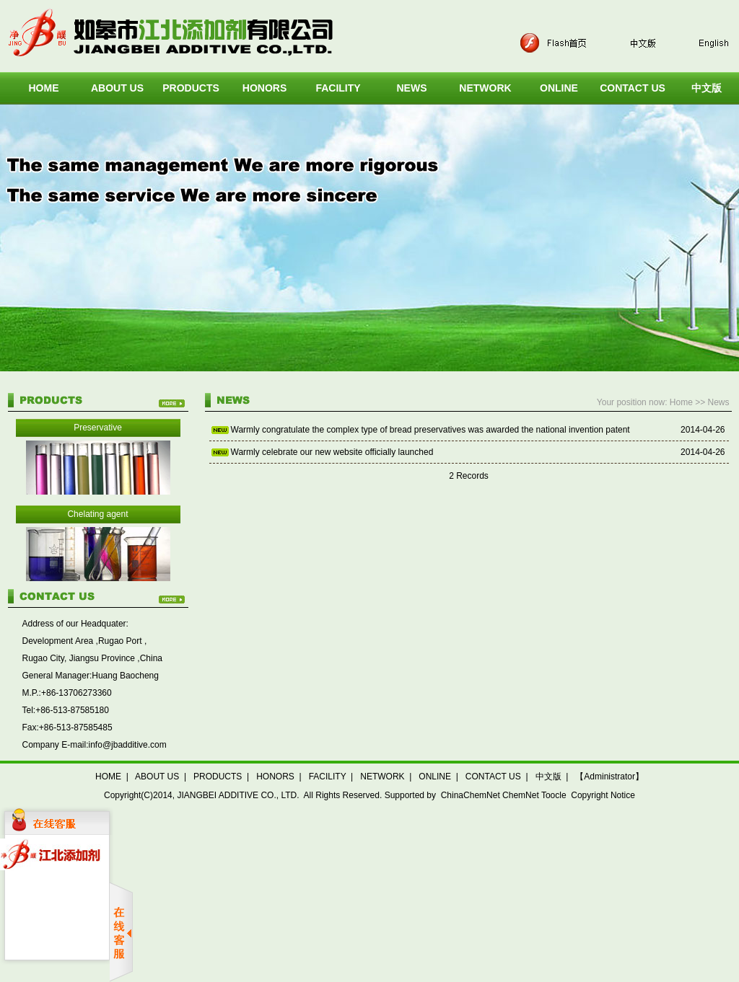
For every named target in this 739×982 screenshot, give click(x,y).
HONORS (264, 88)
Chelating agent (97, 514)
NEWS (412, 88)
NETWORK (485, 88)
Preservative (98, 428)
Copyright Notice (603, 795)
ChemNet (520, 795)
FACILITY (337, 88)
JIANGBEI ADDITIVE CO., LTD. (238, 795)
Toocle (554, 795)
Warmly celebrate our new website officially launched (332, 452)
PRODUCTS (190, 88)
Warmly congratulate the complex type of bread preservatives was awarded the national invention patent (430, 430)
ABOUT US (117, 88)
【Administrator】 (609, 776)
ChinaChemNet (470, 795)
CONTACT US (632, 88)
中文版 (548, 776)
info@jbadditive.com (128, 745)
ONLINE (559, 88)
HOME (44, 88)
